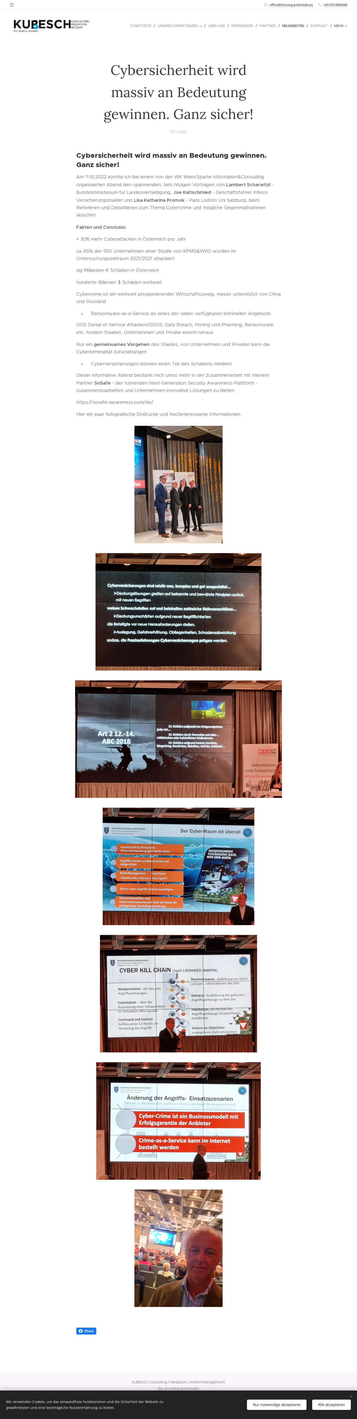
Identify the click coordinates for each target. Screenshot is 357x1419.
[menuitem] (142, 26)
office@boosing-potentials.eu (291, 4)
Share (86, 1331)
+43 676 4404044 (335, 4)
